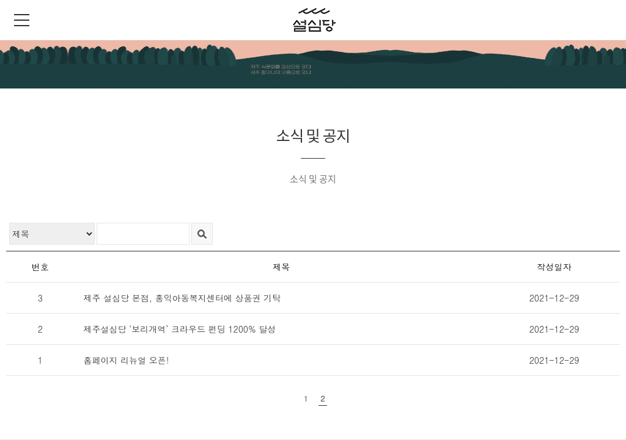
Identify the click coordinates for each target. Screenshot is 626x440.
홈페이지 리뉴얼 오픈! (126, 360)
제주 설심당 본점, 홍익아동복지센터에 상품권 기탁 (182, 298)
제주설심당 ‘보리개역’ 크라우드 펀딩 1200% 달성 (179, 329)
